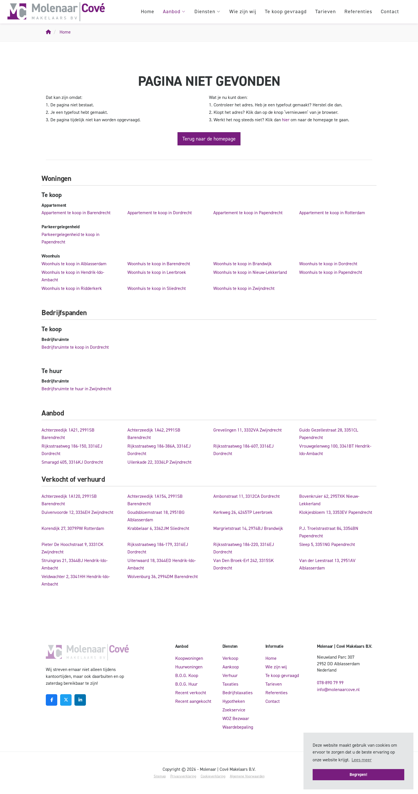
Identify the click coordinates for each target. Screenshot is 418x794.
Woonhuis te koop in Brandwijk (242, 264)
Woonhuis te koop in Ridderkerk (72, 288)
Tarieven (325, 11)
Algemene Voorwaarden (247, 776)
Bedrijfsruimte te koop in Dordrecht (75, 347)
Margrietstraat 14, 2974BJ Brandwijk (248, 528)
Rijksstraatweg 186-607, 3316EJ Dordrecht (243, 449)
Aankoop (230, 667)
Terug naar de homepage (209, 138)
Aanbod (174, 11)
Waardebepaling (237, 727)
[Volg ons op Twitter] (66, 700)
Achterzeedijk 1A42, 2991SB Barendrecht (153, 433)
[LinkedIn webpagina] (80, 700)
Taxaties (230, 684)
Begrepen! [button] (358, 774)
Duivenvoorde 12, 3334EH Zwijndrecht (77, 512)
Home (147, 11)
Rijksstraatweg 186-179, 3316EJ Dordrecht (157, 548)
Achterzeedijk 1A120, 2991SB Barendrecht (69, 500)
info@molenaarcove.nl (338, 689)
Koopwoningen (189, 658)
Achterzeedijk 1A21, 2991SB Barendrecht (68, 433)
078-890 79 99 (330, 683)
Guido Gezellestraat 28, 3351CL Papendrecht (328, 433)
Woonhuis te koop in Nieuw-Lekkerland (250, 272)
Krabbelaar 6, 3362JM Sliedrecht (158, 528)
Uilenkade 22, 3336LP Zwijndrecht (159, 462)
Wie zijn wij (242, 11)
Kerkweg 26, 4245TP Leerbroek (243, 512)
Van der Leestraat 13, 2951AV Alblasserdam (327, 564)
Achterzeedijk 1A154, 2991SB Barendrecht (155, 500)
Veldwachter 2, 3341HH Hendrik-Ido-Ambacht (76, 580)
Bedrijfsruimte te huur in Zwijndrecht (76, 389)
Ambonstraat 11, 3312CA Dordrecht (246, 496)
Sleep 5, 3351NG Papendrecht (327, 544)
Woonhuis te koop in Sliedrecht (156, 288)
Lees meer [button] (362, 760)
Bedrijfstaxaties (237, 693)
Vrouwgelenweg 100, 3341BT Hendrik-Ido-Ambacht (335, 449)
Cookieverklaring (213, 776)
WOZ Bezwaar (235, 718)
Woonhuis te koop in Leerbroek (156, 272)
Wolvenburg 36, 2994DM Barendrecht (162, 576)
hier (285, 120)
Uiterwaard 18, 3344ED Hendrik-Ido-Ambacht (161, 564)
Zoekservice (233, 710)
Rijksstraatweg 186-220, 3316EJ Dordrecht (243, 548)
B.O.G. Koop (186, 675)
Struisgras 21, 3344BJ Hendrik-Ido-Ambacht (75, 564)
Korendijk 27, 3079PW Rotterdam (73, 528)
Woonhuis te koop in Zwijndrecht (244, 288)
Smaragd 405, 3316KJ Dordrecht (72, 462)
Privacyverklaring (183, 776)
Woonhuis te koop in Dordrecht (328, 264)
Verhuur (230, 675)
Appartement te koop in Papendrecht (248, 213)
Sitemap (160, 776)
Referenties (358, 11)
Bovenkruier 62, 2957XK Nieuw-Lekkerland (329, 500)
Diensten (207, 11)
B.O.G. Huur (186, 684)
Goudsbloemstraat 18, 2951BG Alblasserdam (156, 516)
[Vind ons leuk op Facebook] (51, 700)
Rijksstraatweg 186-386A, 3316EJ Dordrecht (159, 449)
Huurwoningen (188, 667)
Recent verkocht (190, 693)
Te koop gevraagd (286, 11)
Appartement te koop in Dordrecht (159, 213)
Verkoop (230, 658)
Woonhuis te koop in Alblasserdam (74, 264)
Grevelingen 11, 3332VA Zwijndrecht (247, 430)
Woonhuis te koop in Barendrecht (158, 264)
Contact (390, 11)
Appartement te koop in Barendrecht (76, 213)
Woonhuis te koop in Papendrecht (330, 272)
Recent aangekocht (193, 701)
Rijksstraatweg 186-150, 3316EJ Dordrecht (72, 449)
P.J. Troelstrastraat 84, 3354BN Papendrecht (328, 532)
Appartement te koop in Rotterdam (332, 213)
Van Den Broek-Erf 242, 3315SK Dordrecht (243, 564)
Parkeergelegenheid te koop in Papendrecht (70, 238)
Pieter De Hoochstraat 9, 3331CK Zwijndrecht (72, 548)
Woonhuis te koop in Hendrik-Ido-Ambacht (73, 276)
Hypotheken (233, 701)
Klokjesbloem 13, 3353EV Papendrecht (335, 512)
